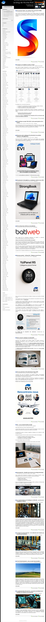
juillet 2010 (4, 199)
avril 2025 (4, 79)
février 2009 (5, 222)
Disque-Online (5, 42)
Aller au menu (22, 0)
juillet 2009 (4, 215)
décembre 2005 (5, 272)
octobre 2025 (5, 75)
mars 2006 (4, 268)
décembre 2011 (5, 176)
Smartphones (5, 34)
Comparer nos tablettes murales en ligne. (26, 64)
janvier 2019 (5, 90)
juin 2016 (4, 108)
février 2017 (5, 97)
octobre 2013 (5, 147)
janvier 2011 (5, 191)
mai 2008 (4, 234)
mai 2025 (4, 78)
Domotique (35, 256)
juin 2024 (4, 86)
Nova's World (5, 301)
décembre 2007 (5, 241)
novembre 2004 (5, 290)
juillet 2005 (4, 279)
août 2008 (4, 230)
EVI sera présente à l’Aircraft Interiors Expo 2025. (27, 371)
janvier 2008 (5, 239)
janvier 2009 (5, 223)
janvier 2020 (5, 89)
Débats (4, 63)
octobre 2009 (5, 211)
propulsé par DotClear (23, 620)
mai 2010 (4, 201)
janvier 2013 (5, 158)
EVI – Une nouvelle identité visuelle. (24, 424)
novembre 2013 (5, 146)
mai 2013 (4, 153)
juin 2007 (4, 249)
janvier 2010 (5, 207)
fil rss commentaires (6, 307)
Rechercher (5, 18)
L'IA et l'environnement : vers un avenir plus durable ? (28, 561)
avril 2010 (4, 203)
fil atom (4, 308)
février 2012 (5, 173)
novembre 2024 (5, 82)
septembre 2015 (5, 119)
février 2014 (5, 142)
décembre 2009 (5, 208)
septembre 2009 (5, 212)
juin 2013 (4, 151)
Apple (4, 64)
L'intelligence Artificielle (39, 502)
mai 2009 (4, 218)
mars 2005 (4, 284)
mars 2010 (4, 204)
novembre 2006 (5, 257)
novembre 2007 (5, 242)
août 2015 (4, 120)
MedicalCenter (5, 49)
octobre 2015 (5, 117)
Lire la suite (17, 59)
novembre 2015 (5, 116)
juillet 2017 (4, 94)
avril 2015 (4, 124)
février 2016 (5, 112)
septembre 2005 (5, 276)
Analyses (4, 60)
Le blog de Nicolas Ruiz (8, 6)
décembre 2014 (5, 128)
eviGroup (4, 294)
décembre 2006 (5, 256)
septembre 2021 (5, 87)
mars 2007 (4, 252)
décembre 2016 (5, 100)
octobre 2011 (5, 178)
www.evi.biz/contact (19, 332)
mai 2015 (4, 123)
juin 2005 (4, 280)
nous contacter (41, 348)
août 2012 (4, 165)
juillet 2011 (4, 182)
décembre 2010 (5, 192)
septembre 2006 (5, 260)
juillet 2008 (4, 231)
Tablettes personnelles (38, 65)
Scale (4, 41)
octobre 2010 (5, 195)
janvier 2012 (5, 174)
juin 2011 (4, 184)
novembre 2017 (5, 93)
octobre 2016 (5, 102)
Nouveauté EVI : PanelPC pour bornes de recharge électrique (30, 472)
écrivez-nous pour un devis (35, 175)
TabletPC (4, 61)
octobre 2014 (5, 131)
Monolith (4, 50)
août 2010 (4, 197)
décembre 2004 (5, 288)
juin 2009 (4, 216)
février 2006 (5, 269)
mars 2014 (4, 140)
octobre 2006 (5, 258)
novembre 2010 (5, 193)
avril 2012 (4, 170)
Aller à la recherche (28, 0)
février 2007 (5, 253)
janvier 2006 (5, 271)
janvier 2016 (5, 113)
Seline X (4, 65)
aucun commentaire (35, 61)
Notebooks (35, 181)
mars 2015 (4, 125)
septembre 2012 (5, 163)
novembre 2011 (5, 177)
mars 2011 (4, 188)
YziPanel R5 (26, 299)
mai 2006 (4, 265)
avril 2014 (4, 139)
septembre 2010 (5, 196)
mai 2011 (4, 185)
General (35, 123)
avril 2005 (4, 283)
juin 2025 (4, 77)
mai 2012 (4, 169)
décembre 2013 (5, 144)
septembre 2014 (5, 132)
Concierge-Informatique (7, 52)
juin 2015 (4, 121)
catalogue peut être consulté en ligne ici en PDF (25, 348)
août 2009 (4, 214)
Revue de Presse (6, 44)
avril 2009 (4, 219)
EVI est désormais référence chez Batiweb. (26, 226)
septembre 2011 (5, 180)
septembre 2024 (5, 85)
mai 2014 (4, 138)
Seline (33, 11)
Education (4, 38)
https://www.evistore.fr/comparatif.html (24, 113)
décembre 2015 (5, 115)
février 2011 (5, 189)
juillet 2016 (4, 106)
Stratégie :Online (5, 45)
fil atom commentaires (6, 309)
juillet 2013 (4, 150)
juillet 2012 (4, 166)
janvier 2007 (5, 254)
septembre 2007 (5, 245)
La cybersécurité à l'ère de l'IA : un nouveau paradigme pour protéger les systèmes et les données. (30, 592)
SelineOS (4, 48)
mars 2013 (4, 155)
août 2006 (4, 261)
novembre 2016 (5, 101)
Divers (34, 473)
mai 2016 (4, 109)
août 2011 (4, 181)
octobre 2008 (5, 227)
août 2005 (4, 277)
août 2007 (4, 246)
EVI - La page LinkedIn (6, 297)
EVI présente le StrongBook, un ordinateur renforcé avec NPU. (30, 180)
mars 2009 (4, 220)
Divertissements (5, 67)
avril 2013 (4, 154)
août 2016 (4, 105)
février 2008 (5, 238)
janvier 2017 (5, 98)
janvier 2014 (5, 143)
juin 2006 (4, 264)
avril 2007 (4, 250)
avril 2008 (4, 235)
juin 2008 (4, 233)
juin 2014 (4, 136)
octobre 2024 (5, 83)
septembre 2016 (5, 104)
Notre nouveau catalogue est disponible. (25, 337)
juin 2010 (4, 200)
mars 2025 (4, 81)
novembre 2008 (5, 226)
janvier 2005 (5, 287)
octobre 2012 (5, 162)
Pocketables (5, 37)
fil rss (3, 305)
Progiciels (4, 46)
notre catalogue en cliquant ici (24, 175)
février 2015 (5, 127)
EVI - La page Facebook (7, 298)
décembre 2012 (5, 159)
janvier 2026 (5, 74)
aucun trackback (42, 61)
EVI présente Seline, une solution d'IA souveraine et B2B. (29, 10)
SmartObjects (5, 56)
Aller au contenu (16, 0)
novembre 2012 (5, 161)
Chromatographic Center (7, 53)
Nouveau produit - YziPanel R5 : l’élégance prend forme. (29, 255)
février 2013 (5, 157)
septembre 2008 (5, 229)
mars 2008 (4, 237)
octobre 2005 (5, 275)
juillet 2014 (4, 135)
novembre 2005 (5, 273)
